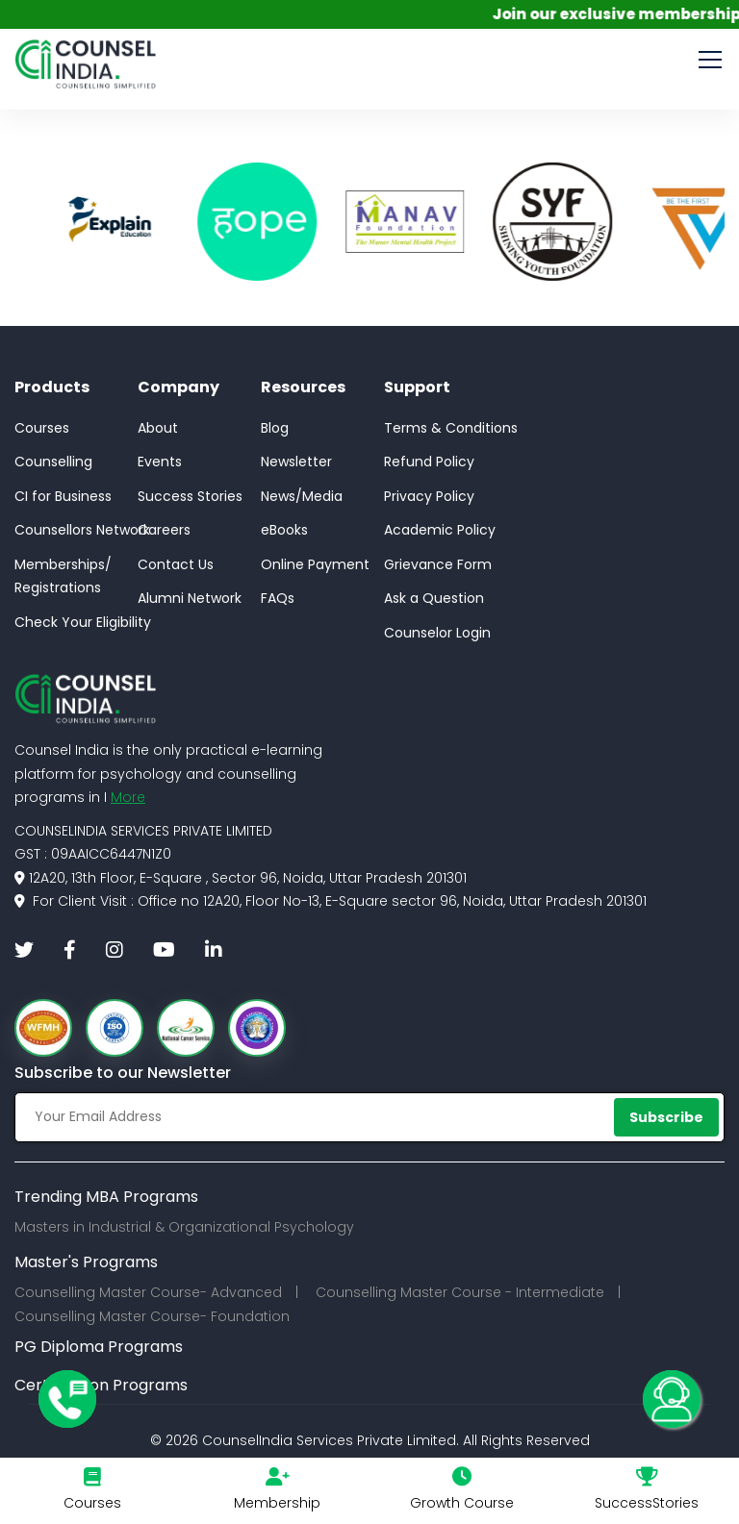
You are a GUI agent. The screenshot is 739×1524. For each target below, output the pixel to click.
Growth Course (462, 1502)
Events (160, 461)
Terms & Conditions (451, 427)
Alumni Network (190, 598)
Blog (275, 427)
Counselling (53, 461)
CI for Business (63, 496)
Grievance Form (438, 564)
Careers (164, 529)
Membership (277, 1502)
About (158, 427)
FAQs (277, 598)
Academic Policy (440, 529)
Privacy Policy (429, 496)
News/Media (302, 496)
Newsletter (296, 461)
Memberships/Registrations (63, 576)
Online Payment (315, 564)
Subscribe (666, 1117)
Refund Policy (429, 461)
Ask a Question (434, 598)
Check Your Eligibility (82, 622)
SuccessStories (647, 1502)
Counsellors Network (82, 529)
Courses (41, 427)
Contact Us (176, 564)
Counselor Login (437, 632)
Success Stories (190, 496)
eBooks (284, 529)
